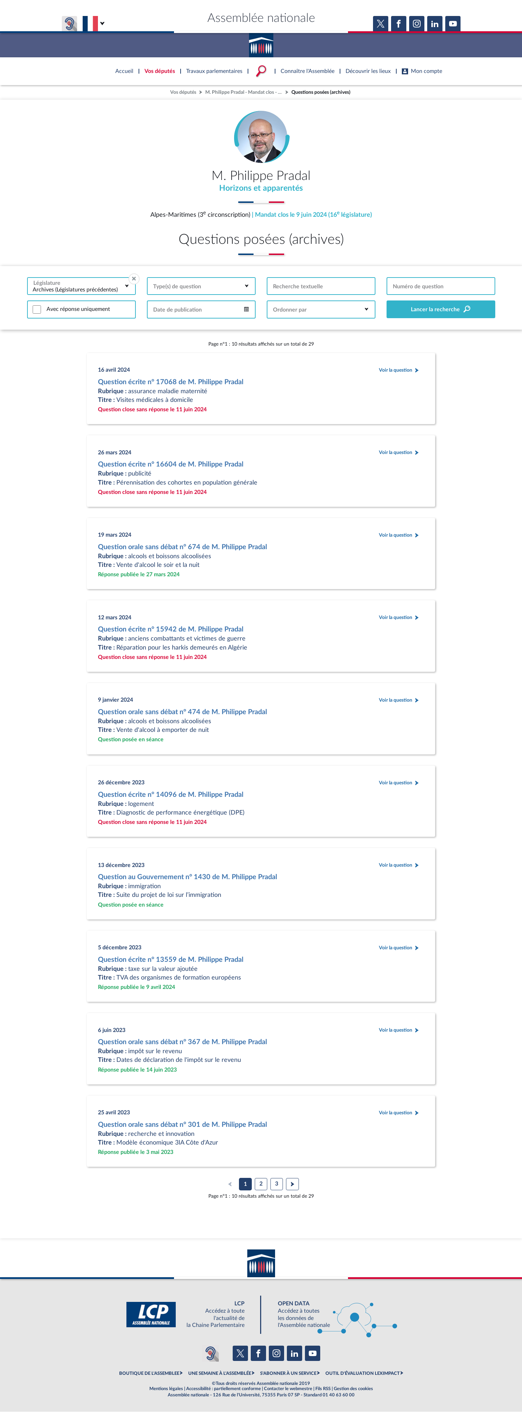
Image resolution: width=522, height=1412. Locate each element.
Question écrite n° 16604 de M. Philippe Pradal (170, 464)
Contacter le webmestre (288, 1389)
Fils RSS (323, 1389)
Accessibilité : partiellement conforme (223, 1389)
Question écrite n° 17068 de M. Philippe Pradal (170, 382)
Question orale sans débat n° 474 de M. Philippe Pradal (182, 712)
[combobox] (81, 286)
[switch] (37, 310)
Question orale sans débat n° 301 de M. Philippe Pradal (182, 1125)
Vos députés (183, 92)
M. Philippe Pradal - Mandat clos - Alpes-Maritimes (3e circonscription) (244, 92)
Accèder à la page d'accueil (261, 42)
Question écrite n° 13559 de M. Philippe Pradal (170, 960)
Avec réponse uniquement (78, 309)
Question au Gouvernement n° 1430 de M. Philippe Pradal (187, 877)
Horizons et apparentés (261, 188)
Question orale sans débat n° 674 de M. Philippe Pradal (182, 547)
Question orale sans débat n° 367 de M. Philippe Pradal (182, 1042)
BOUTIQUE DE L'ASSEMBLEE (149, 1374)
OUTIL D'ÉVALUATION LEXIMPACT (362, 1374)
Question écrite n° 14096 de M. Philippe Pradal (170, 795)
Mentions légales (166, 1389)
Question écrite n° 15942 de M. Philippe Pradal (170, 629)
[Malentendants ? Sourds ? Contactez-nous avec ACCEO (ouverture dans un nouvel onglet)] (210, 1353)
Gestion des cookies (353, 1389)
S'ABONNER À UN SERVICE (288, 1374)
